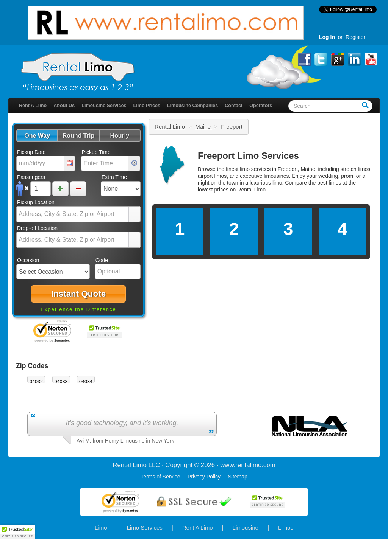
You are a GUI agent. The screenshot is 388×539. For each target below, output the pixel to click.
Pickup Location (36, 202)
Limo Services (145, 527)
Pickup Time (96, 152)
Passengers (31, 177)
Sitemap (237, 477)
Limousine (245, 527)
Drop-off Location (37, 228)
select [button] (134, 214)
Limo (101, 527)
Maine (203, 126)
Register (355, 37)
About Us (64, 105)
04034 (85, 381)
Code (101, 260)
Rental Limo (170, 126)
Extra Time (114, 177)
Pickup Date (31, 152)
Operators (260, 105)
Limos (285, 527)
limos (335, 183)
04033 (61, 381)
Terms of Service (160, 477)
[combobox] (73, 214)
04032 (36, 381)
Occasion (28, 260)
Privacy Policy (204, 477)
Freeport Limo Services (248, 156)
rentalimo (248, 465)
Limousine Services (103, 105)
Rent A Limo (33, 105)
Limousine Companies (192, 105)
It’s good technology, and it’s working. (122, 423)
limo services (255, 169)
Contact (233, 105)
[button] (37, 135)
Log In (327, 37)
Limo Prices (146, 105)
